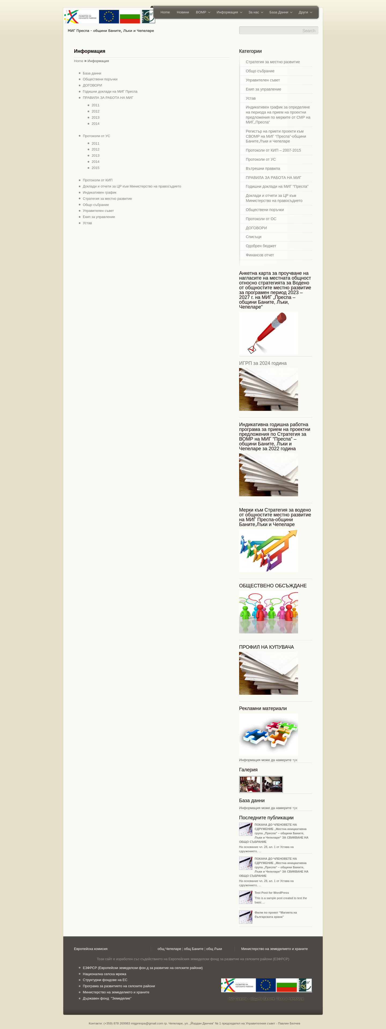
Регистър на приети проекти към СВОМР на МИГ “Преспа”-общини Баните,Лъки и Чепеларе (276, 136)
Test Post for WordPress (272, 892)
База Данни (279, 12)
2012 (95, 111)
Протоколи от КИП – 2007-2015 (273, 150)
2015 (95, 168)
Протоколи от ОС (261, 219)
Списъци (253, 237)
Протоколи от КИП (98, 180)
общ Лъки (214, 949)
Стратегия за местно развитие (107, 199)
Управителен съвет (98, 211)
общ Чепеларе (169, 949)
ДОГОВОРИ (92, 85)
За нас (254, 12)
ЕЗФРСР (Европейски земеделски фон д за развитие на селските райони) (143, 968)
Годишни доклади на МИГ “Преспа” (277, 186)
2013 (95, 117)
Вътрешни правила (263, 168)
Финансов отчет (260, 255)
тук (294, 760)
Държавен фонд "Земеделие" (107, 998)
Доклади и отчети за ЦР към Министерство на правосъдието (132, 186)
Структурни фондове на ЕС (105, 980)
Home (165, 12)
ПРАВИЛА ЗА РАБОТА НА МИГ (108, 98)
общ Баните (193, 949)
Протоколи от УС (96, 136)
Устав (87, 223)
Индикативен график (99, 192)
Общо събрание (96, 205)
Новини (183, 12)
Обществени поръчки (100, 79)
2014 (95, 124)
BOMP (201, 12)
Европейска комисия (90, 949)
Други (303, 12)
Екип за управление (99, 217)
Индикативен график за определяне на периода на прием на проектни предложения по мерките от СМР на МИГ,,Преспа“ (278, 114)
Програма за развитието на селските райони (119, 986)
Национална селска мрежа (104, 974)
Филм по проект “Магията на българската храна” (276, 914)
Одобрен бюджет (261, 246)
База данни (92, 73)
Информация (227, 12)
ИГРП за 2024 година (263, 363)
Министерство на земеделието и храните (274, 949)
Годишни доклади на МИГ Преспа (110, 91)
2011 (95, 105)
